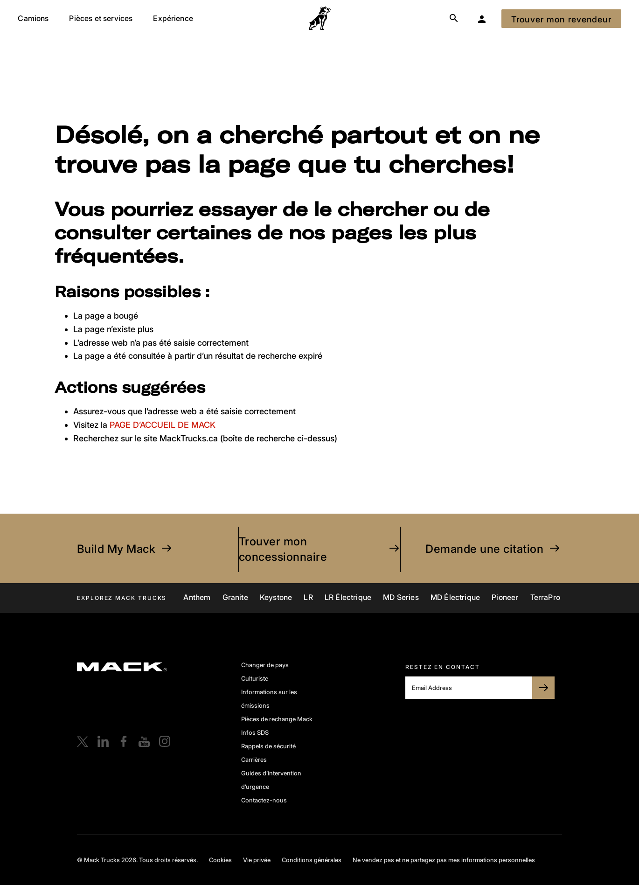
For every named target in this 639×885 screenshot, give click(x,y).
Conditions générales (311, 860)
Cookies (220, 860)
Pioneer (505, 597)
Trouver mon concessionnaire (319, 549)
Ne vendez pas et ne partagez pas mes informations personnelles (444, 860)
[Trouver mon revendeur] (561, 18)
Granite (235, 597)
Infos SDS (255, 732)
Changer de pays (265, 665)
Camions (33, 18)
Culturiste (254, 678)
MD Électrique (455, 597)
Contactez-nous (264, 800)
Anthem (196, 597)
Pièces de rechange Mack (277, 719)
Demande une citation (493, 549)
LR (308, 597)
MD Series (400, 597)
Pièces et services (100, 18)
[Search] (453, 18)
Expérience (173, 18)
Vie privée (257, 860)
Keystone (276, 597)
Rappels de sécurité (268, 746)
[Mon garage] (481, 18)
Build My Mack (125, 549)
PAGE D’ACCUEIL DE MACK (162, 425)
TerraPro (545, 597)
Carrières (254, 759)
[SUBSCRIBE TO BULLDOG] (543, 687)
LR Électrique (348, 597)
